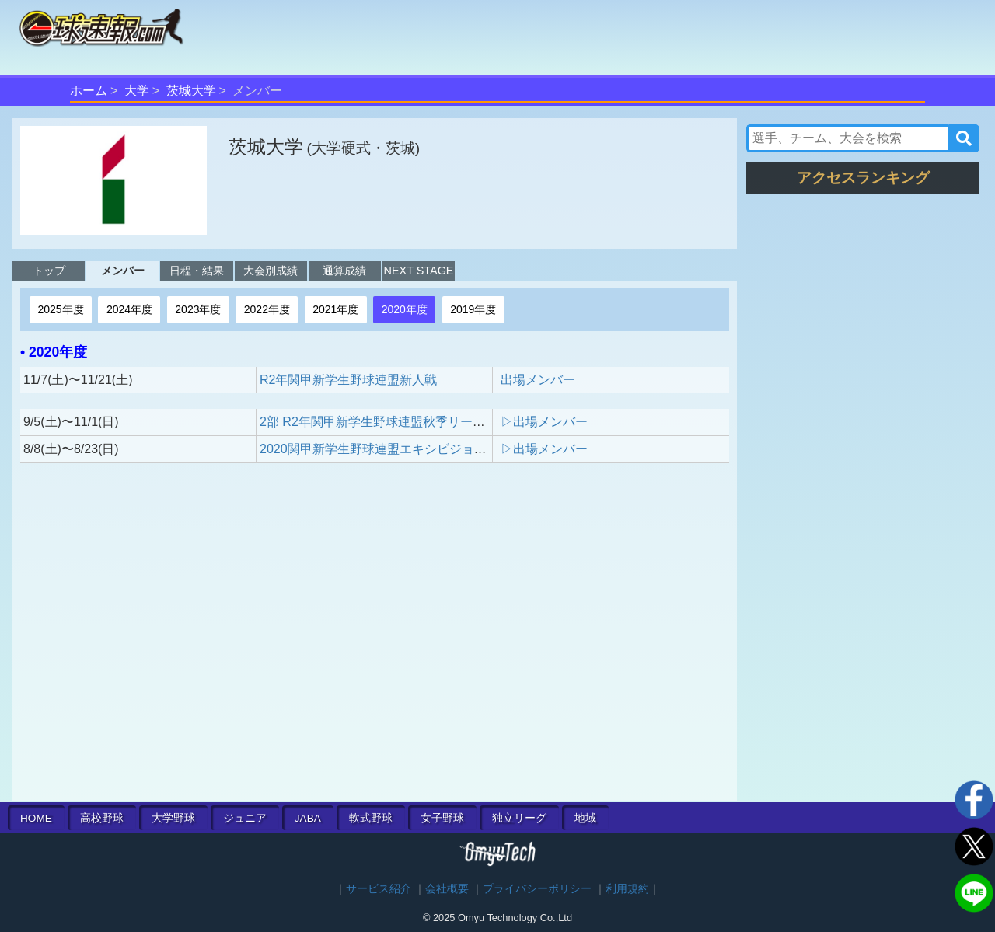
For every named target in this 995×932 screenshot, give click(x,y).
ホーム (88, 90)
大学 (136, 90)
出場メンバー (538, 379)
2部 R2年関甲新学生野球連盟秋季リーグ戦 (379, 421)
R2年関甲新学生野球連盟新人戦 (348, 379)
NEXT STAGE (419, 270)
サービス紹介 (378, 889)
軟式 (371, 818)
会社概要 (447, 889)
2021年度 (335, 309)
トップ (49, 270)
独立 (519, 818)
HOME (36, 818)
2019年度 (473, 309)
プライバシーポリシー (537, 889)
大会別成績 (270, 270)
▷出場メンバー (544, 421)
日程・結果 (196, 270)
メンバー (123, 270)
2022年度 (267, 309)
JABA (308, 818)
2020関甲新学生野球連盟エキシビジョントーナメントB (414, 449)
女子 (442, 818)
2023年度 (198, 309)
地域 (585, 818)
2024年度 (129, 309)
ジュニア (245, 818)
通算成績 (344, 270)
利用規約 (627, 889)
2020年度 (405, 309)
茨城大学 (191, 90)
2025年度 (60, 309)
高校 (102, 818)
